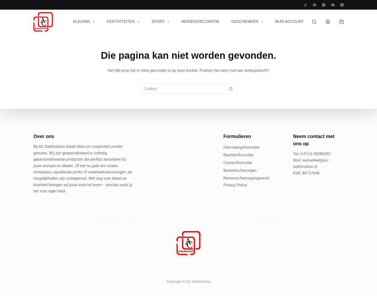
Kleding (84, 22)
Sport (161, 22)
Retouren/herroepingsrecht (246, 178)
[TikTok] (305, 5)
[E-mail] (332, 5)
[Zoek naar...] (183, 88)
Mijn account (289, 22)
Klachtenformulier (238, 155)
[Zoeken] (314, 22)
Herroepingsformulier (241, 147)
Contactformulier (237, 162)
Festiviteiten (124, 22)
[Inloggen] (328, 22)
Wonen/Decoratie (200, 22)
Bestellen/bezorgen (240, 170)
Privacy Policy (235, 185)
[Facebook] (314, 5)
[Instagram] (323, 5)
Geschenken (248, 22)
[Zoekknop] (231, 88)
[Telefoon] (342, 5)
